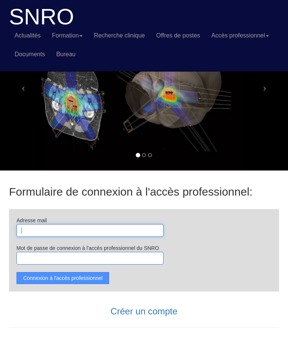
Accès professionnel (240, 35)
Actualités (27, 35)
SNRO (41, 16)
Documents (30, 54)
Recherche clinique (119, 35)
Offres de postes (178, 35)
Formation (67, 35)
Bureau (66, 54)
